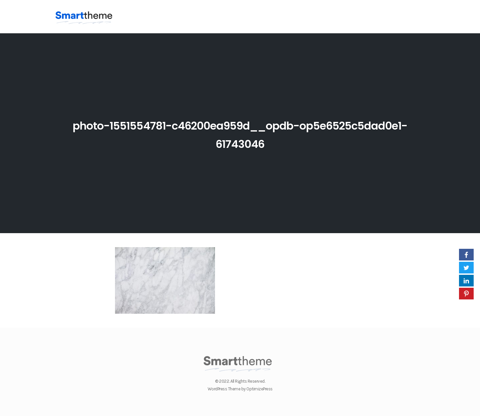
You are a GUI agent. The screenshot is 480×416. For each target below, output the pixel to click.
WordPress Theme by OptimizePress (240, 388)
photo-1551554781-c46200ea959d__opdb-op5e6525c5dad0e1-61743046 (240, 133)
